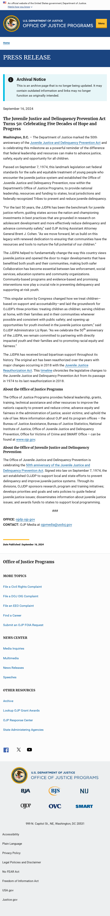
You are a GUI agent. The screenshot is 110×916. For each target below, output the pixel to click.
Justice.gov (9, 899)
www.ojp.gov (25, 439)
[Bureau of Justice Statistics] (55, 796)
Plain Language (12, 843)
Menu (101, 23)
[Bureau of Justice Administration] (25, 794)
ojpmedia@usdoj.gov (56, 525)
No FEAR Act (10, 871)
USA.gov (7, 890)
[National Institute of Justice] (84, 794)
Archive (8, 701)
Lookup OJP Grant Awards (21, 710)
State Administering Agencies (23, 730)
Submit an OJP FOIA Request (23, 625)
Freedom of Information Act (20, 881)
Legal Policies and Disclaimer (21, 862)
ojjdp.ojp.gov (25, 519)
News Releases (13, 668)
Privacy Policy (11, 853)
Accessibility (10, 834)
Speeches (9, 677)
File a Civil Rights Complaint (22, 586)
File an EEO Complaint (18, 606)
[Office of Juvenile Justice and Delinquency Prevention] (26, 809)
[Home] (58, 23)
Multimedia (11, 658)
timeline (46, 370)
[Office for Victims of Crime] (55, 809)
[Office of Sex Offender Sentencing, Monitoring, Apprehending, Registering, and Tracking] (84, 808)
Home (6, 42)
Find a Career (12, 615)
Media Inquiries (13, 648)
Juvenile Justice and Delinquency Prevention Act (65, 143)
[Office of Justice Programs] (11, 23)
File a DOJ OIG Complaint (20, 596)
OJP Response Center (18, 720)
